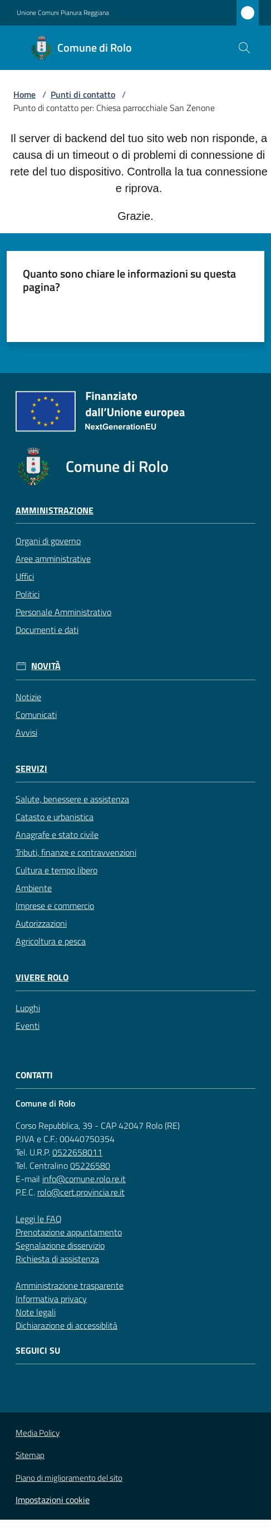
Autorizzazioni (41, 923)
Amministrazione (54, 510)
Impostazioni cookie (53, 1499)
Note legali (36, 1312)
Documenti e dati (47, 629)
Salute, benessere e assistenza (72, 799)
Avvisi (26, 732)
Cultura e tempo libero (56, 870)
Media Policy (38, 1432)
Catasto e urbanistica (54, 816)
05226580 (90, 1165)
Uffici (25, 576)
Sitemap (30, 1455)
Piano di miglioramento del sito (69, 1477)
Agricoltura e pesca (51, 941)
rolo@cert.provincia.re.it (81, 1192)
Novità (46, 666)
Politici (28, 594)
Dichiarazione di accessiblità (66, 1325)
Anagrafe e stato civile (57, 834)
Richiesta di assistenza (57, 1258)
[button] (244, 48)
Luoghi (28, 1007)
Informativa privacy (51, 1298)
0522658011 (77, 1152)
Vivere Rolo (42, 977)
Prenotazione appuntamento (69, 1232)
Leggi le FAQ (39, 1218)
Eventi (28, 1025)
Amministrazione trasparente (70, 1285)
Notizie (28, 696)
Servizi (31, 768)
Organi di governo (48, 540)
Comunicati (36, 714)
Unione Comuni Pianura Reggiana (63, 13)
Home (24, 94)
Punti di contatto (83, 94)
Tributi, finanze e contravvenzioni (76, 852)
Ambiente (34, 887)
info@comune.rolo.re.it (84, 1178)
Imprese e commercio (55, 905)
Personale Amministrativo (63, 612)
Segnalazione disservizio (60, 1245)
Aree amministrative (53, 558)
